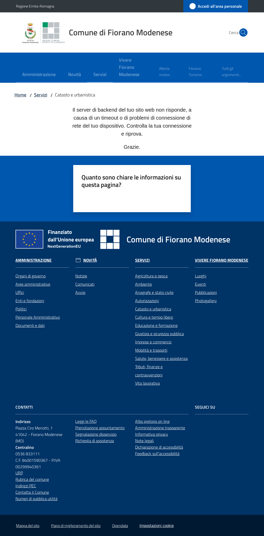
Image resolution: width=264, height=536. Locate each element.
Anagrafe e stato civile (154, 292)
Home (20, 94)
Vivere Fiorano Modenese (221, 260)
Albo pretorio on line (152, 421)
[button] (242, 32)
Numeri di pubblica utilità (36, 499)
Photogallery (206, 301)
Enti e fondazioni (29, 301)
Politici (21, 309)
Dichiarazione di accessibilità (159, 447)
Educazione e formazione (156, 325)
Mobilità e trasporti (151, 350)
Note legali (144, 441)
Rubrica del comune (32, 479)
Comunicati (84, 284)
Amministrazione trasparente (160, 428)
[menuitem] (39, 75)
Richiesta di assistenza (94, 441)
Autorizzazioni (147, 301)
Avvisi (80, 292)
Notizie (81, 276)
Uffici (19, 292)
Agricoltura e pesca (151, 276)
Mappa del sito (27, 526)
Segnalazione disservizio (96, 434)
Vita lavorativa (147, 383)
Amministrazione (33, 260)
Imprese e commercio (153, 342)
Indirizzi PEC (25, 486)
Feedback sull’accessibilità (157, 453)
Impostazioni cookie (156, 525)
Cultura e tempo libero (154, 317)
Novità (90, 260)
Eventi (200, 284)
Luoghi (200, 276)
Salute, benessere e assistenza (161, 358)
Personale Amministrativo (37, 317)
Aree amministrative (32, 284)
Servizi (40, 94)
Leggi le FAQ (86, 421)
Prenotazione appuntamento (100, 428)
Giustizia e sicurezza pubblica (159, 334)
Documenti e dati (30, 325)
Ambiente (143, 284)
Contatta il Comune (32, 492)
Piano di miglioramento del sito (76, 526)
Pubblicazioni (206, 292)
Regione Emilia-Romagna (35, 6)
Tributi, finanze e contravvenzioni (149, 371)
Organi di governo (30, 276)
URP (19, 473)
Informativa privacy (151, 434)
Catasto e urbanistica (153, 309)
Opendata (120, 526)
